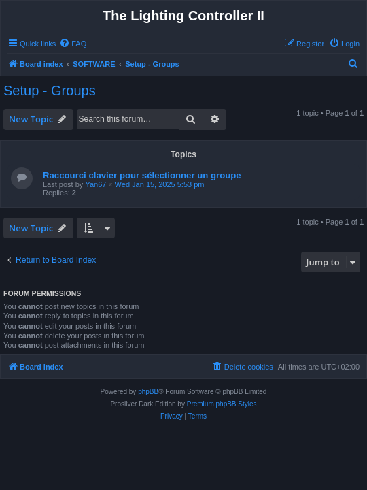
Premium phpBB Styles (222, 404)
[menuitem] (72, 43)
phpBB (148, 391)
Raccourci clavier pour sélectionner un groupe (142, 175)
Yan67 (95, 184)
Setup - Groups (49, 90)
